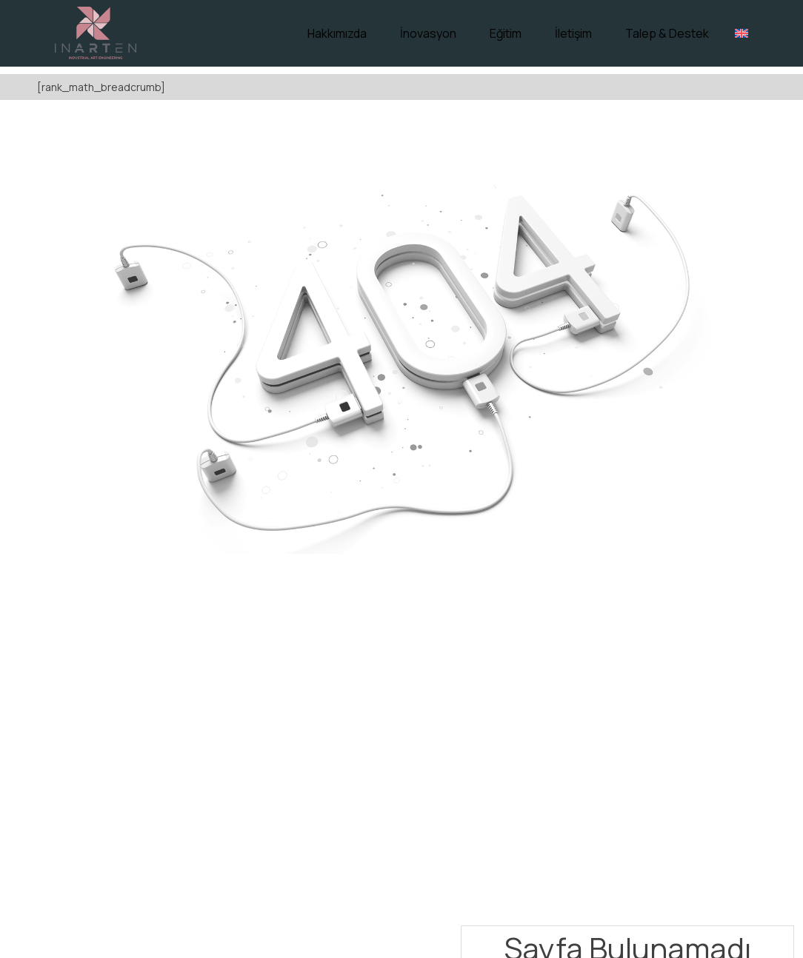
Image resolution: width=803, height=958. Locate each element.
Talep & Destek (667, 33)
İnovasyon (428, 33)
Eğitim (506, 33)
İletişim (573, 33)
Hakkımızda (337, 33)
